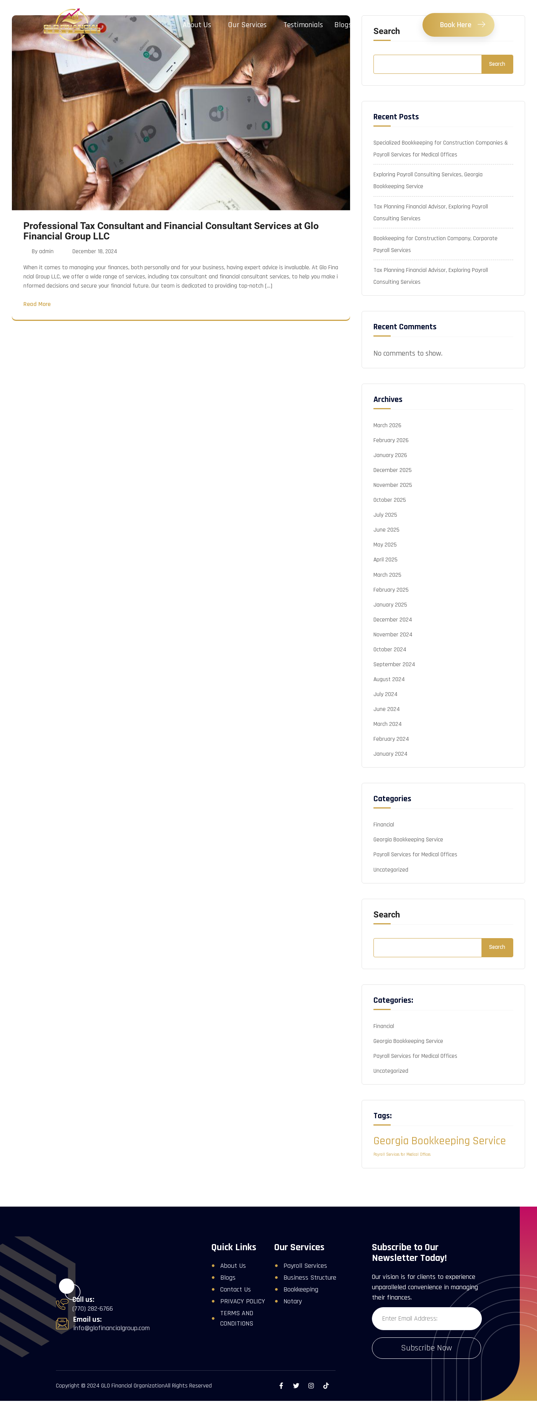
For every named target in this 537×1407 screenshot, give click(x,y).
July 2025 (385, 521)
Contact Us (380, 25)
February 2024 (391, 750)
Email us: (87, 1334)
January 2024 (390, 765)
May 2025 (385, 551)
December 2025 (392, 475)
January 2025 (390, 612)
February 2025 (391, 597)
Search (497, 64)
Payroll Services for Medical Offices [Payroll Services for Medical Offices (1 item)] (402, 1169)
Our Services (247, 25)
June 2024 (386, 720)
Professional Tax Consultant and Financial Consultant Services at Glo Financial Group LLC (171, 231)
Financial (383, 837)
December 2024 (392, 628)
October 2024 (390, 658)
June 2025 (386, 536)
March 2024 (387, 735)
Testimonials (303, 25)
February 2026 (391, 444)
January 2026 (390, 459)
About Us (197, 25)
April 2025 (385, 567)
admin (46, 251)
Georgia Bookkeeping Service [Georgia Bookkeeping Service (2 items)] (439, 1155)
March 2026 (387, 429)
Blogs (343, 25)
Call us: (83, 1314)
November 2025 (393, 490)
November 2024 (393, 643)
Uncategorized (391, 882)
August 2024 (389, 689)
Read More (37, 305)
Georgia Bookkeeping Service (408, 852)
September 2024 (394, 674)
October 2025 (389, 505)
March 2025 (387, 582)
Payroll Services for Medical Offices (415, 867)
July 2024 (385, 704)
